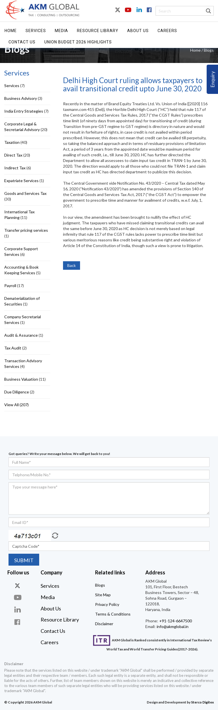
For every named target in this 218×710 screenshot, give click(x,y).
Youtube (128, 13)
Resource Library (97, 30)
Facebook (148, 13)
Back (71, 265)
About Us (138, 30)
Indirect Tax (15, 167)
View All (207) (16, 404)
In (138, 13)
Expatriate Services (21, 180)
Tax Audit (12, 347)
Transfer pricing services (26, 230)
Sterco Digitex (202, 702)
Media (61, 30)
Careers (167, 30)
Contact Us (22, 42)
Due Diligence (16, 391)
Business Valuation (21, 379)
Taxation (12, 142)
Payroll (10, 285)
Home (11, 30)
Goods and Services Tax (25, 193)
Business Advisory (20, 98)
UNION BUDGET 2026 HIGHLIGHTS (78, 42)
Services (36, 30)
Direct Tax (13, 155)
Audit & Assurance (21, 335)
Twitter (118, 13)
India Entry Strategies (23, 111)
